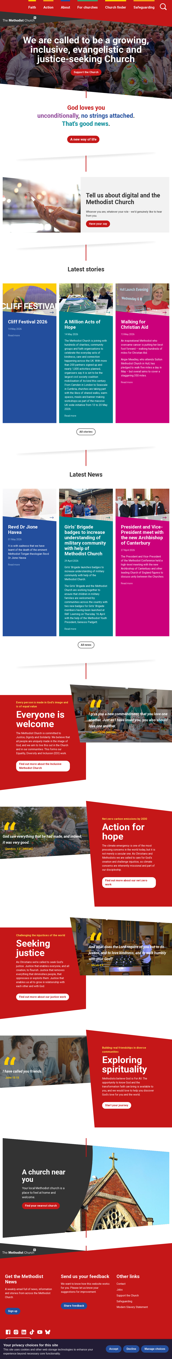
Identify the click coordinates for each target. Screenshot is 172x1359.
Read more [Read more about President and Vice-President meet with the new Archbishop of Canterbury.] (127, 583)
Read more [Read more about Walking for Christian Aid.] (127, 382)
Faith (32, 7)
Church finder (115, 7)
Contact (121, 1283)
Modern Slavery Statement (132, 1307)
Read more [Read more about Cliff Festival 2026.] (14, 335)
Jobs (120, 1289)
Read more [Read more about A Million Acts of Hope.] (70, 415)
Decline (131, 1348)
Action (48, 7)
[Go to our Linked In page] (24, 1332)
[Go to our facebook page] (8, 1332)
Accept (113, 1348)
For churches (87, 7)
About (65, 7)
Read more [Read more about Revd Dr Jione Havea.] (14, 564)
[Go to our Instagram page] (16, 1332)
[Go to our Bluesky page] (48, 1332)
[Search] (163, 6)
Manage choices (154, 1348)
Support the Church (128, 1295)
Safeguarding (144, 7)
